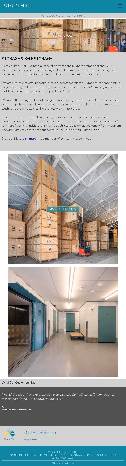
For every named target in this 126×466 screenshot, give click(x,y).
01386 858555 (40, 432)
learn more (29, 138)
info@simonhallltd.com (33, 440)
